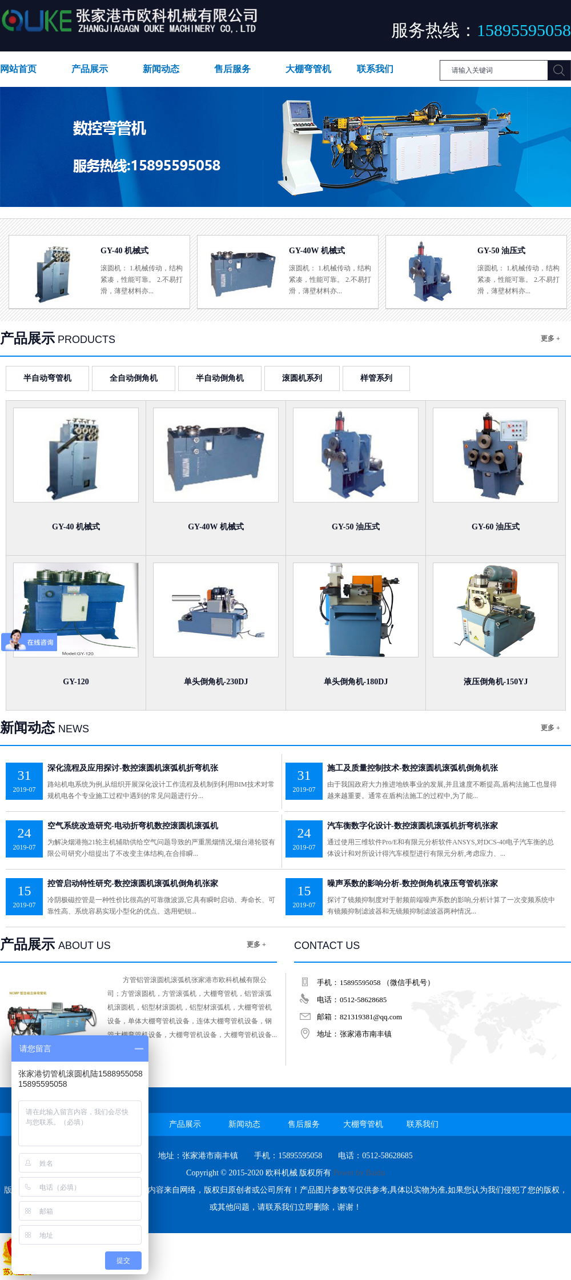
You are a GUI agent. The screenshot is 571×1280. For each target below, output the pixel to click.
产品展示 (89, 69)
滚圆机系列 (302, 378)
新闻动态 (161, 69)
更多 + (550, 338)
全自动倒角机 (134, 378)
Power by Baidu (359, 1173)
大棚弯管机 (308, 69)
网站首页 (18, 69)
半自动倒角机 (220, 378)
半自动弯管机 (47, 378)
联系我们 (375, 69)
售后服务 (232, 69)
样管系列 (376, 378)
